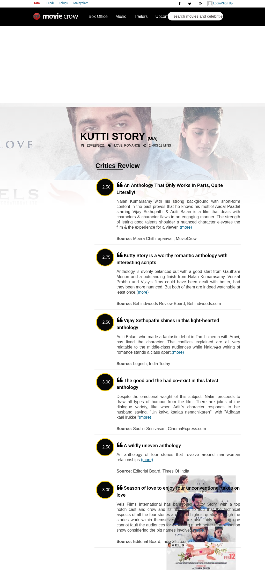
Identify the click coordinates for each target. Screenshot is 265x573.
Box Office (98, 16)
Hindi (50, 3)
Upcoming (165, 16)
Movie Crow (57, 18)
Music (120, 16)
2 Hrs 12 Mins (160, 145)
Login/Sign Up (220, 3)
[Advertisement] (132, 64)
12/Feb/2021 (95, 145)
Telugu (63, 3)
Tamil (37, 3)
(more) (186, 227)
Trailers (141, 16)
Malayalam (80, 3)
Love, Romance (127, 145)
